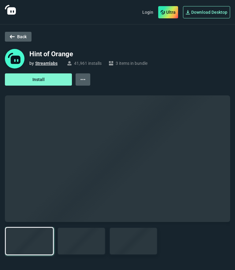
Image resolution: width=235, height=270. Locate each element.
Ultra (168, 12)
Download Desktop (206, 12)
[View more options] (83, 79)
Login (147, 12)
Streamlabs (46, 63)
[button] (29, 241)
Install (38, 79)
